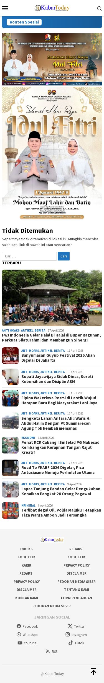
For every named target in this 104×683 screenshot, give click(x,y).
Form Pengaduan (76, 598)
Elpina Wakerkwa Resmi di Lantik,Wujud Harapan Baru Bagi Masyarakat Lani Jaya (59, 400)
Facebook (27, 626)
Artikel (27, 330)
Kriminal (28, 505)
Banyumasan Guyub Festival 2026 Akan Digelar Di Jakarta (58, 358)
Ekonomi (28, 438)
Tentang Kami (76, 589)
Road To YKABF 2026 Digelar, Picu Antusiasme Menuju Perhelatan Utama (58, 470)
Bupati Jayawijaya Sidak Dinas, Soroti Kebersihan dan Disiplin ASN (57, 379)
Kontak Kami (26, 598)
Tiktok (76, 643)
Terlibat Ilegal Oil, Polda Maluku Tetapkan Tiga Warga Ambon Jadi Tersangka (61, 513)
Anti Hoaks (11, 330)
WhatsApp (27, 634)
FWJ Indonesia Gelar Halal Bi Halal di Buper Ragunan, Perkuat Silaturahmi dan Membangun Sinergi (51, 338)
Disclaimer (77, 573)
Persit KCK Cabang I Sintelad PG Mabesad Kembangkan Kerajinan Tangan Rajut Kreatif (60, 447)
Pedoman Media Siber (76, 581)
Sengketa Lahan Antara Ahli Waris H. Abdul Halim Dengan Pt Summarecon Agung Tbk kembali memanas (56, 423)
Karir (26, 565)
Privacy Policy (77, 565)
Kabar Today (54, 673)
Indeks (26, 549)
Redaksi (76, 549)
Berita (40, 330)
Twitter (76, 626)
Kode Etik (26, 557)
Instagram (76, 634)
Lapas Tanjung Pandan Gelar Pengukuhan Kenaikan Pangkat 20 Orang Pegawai (60, 491)
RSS (51, 651)
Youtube (26, 643)
